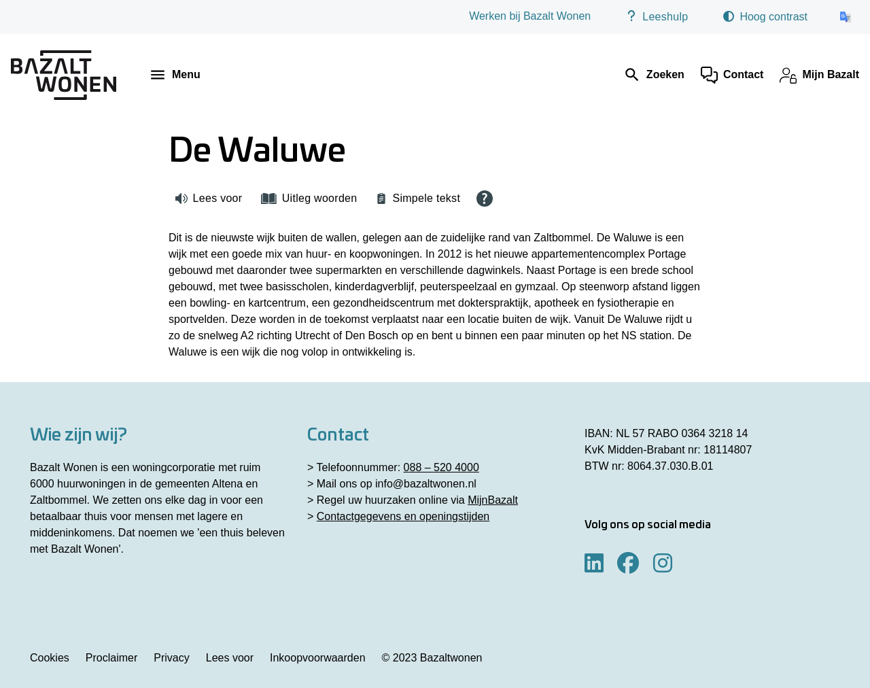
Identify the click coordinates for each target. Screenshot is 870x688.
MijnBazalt (493, 500)
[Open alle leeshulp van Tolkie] (484, 198)
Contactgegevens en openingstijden (403, 516)
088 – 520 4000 (441, 467)
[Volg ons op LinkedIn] (594, 564)
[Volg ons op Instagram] (662, 564)
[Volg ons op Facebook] (628, 564)
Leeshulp (657, 16)
